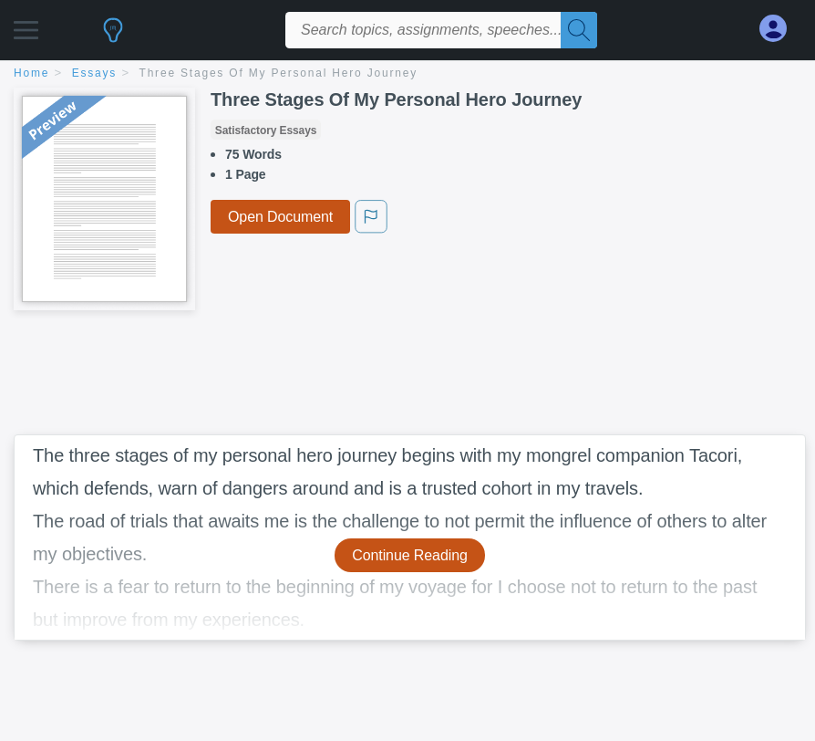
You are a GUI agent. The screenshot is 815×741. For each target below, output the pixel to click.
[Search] (579, 30)
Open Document (280, 216)
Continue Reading (410, 555)
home (31, 73)
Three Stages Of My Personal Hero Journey (278, 73)
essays (94, 73)
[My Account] (780, 29)
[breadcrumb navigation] (407, 74)
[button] (26, 25)
